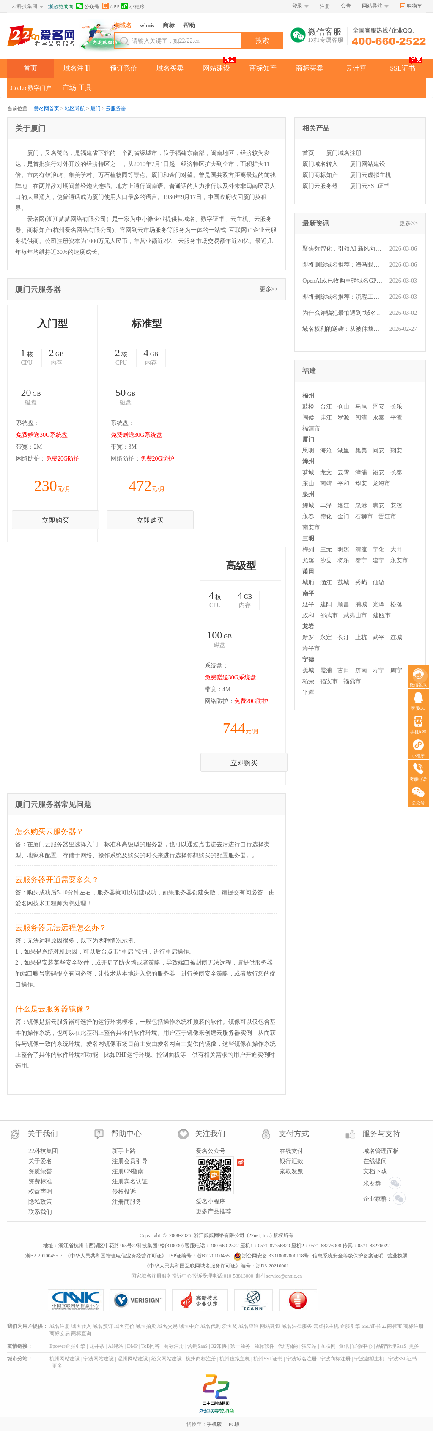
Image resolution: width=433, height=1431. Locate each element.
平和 (343, 483)
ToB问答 (150, 1346)
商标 (169, 25)
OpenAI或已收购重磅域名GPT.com (343, 281)
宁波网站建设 (98, 1359)
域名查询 (248, 1326)
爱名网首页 (46, 109)
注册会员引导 (130, 1161)
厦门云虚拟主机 (370, 175)
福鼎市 (352, 681)
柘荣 (308, 681)
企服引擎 (350, 1326)
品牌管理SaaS (391, 1346)
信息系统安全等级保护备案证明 (348, 1256)
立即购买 (55, 520)
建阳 (326, 604)
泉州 (308, 494)
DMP (132, 1346)
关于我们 (42, 1133)
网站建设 (216, 68)
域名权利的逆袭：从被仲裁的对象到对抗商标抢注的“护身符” (343, 329)
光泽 (378, 604)
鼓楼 (308, 406)
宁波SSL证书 (402, 1359)
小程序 (133, 6)
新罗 (308, 637)
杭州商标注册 (201, 1359)
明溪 (343, 549)
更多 (414, 1346)
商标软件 (264, 1346)
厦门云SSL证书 (369, 186)
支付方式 (294, 1133)
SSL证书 (402, 68)
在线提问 (375, 1161)
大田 (396, 549)
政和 (308, 615)
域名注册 (76, 68)
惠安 (378, 505)
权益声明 (40, 1191)
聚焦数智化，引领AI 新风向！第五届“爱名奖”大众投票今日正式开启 (343, 248)
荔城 (343, 582)
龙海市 (381, 483)
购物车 (414, 6)
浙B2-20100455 (213, 1256)
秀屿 (361, 582)
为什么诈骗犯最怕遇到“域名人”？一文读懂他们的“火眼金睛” (343, 313)
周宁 (396, 670)
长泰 (396, 472)
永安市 (399, 560)
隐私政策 (40, 1202)
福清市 (311, 428)
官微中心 (362, 1346)
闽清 (361, 417)
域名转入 (81, 1326)
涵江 (326, 582)
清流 (361, 549)
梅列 (308, 549)
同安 (378, 450)
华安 (361, 483)
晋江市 (387, 516)
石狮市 (364, 516)
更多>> (269, 289)
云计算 (356, 68)
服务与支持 (381, 1133)
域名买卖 (170, 68)
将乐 (343, 560)
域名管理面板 (381, 1151)
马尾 (361, 406)
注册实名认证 (130, 1181)
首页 (30, 68)
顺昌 (343, 604)
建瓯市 (382, 615)
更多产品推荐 (213, 1211)
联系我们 (40, 1212)
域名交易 (167, 1326)
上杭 (361, 637)
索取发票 (291, 1171)
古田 (343, 670)
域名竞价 (124, 1326)
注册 (325, 6)
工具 (85, 87)
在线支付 (291, 1151)
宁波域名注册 (301, 1359)
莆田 (308, 571)
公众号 (87, 6)
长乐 (396, 406)
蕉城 (308, 670)
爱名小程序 (210, 1201)
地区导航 (75, 109)
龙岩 (308, 626)
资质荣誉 (40, 1171)
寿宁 (378, 670)
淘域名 (123, 25)
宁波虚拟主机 (369, 1359)
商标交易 (59, 1333)
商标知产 (263, 68)
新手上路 (124, 1151)
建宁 (378, 560)
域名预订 (103, 1326)
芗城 (308, 472)
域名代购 (210, 1326)
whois (147, 25)
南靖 (326, 483)
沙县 (326, 560)
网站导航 (372, 6)
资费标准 (40, 1181)
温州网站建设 (133, 1359)
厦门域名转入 (320, 164)
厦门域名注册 (344, 153)
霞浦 (326, 670)
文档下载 (375, 1171)
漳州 (308, 461)
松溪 (396, 604)
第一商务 (240, 1346)
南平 (308, 593)
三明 (308, 538)
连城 (396, 637)
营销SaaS (197, 1346)
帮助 (189, 25)
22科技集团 (24, 6)
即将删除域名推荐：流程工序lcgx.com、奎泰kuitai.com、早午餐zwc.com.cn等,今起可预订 (343, 297)
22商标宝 (392, 1326)
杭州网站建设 (64, 1359)
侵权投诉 (124, 1191)
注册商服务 (127, 1202)
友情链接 (17, 1346)
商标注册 (413, 1326)
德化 (326, 516)
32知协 (219, 1346)
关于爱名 (40, 1161)
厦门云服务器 (320, 186)
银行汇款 (291, 1161)
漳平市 (311, 648)
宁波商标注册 (335, 1359)
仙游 (378, 582)
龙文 (326, 472)
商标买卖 (309, 68)
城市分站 (17, 1359)
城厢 (308, 582)
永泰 (378, 417)
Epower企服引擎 (67, 1346)
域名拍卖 (146, 1326)
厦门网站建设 (367, 164)
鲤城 (308, 505)
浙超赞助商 (61, 7)
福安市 (329, 681)
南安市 (311, 527)
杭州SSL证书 (267, 1359)
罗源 (343, 417)
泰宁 (361, 560)
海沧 (326, 450)
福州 (308, 396)
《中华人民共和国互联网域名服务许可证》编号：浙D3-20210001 (216, 1266)
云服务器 (116, 109)
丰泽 (326, 505)
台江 (326, 406)
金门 (343, 516)
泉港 (361, 505)
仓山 (343, 406)
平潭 (396, 417)
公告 (346, 6)
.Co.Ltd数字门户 (30, 87)
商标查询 (81, 1333)
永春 (308, 516)
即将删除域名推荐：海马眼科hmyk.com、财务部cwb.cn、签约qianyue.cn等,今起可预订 (343, 265)
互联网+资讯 (335, 1346)
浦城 (361, 604)
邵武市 (329, 615)
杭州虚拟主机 (234, 1359)
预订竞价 (123, 68)
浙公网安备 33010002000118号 (271, 1256)
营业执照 (397, 1256)
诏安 (378, 472)
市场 (69, 87)
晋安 (378, 406)
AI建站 (115, 1346)
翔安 (396, 450)
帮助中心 (126, 1133)
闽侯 (308, 417)
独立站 (309, 1346)
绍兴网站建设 (166, 1359)
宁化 (378, 549)
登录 (297, 6)
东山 (308, 483)
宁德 (308, 659)
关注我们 (210, 1133)
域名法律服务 (297, 1326)
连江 (326, 417)
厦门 (95, 109)
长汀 (343, 637)
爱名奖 (229, 1326)
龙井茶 (96, 1346)
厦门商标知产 (320, 175)
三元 (326, 549)
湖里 (343, 450)
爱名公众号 (210, 1151)
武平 (378, 637)
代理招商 (288, 1346)
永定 (326, 637)
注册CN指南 (128, 1171)
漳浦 (361, 472)
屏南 (361, 670)
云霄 (343, 472)
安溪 (396, 505)
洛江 (343, 505)
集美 (361, 450)
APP (110, 6)
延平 (308, 604)
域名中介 (189, 1326)
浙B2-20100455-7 (44, 1256)
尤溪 (308, 560)
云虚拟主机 (326, 1326)
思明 (308, 450)
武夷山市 (355, 615)
